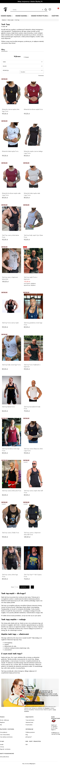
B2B (27, 745)
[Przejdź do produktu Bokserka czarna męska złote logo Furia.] (11, 93)
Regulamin (47, 708)
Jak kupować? (29, 737)
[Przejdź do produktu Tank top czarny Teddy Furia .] (11, 516)
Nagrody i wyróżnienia (5, 749)
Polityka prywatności (30, 732)
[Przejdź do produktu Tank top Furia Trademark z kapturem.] (33, 348)
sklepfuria (4, 20)
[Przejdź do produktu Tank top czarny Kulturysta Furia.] (11, 474)
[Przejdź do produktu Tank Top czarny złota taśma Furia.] (11, 219)
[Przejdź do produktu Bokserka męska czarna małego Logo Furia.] (33, 135)
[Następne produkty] (24, 587)
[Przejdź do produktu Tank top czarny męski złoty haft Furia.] (33, 474)
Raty (1, 725)
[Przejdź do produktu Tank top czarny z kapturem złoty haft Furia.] (33, 516)
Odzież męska (10, 20)
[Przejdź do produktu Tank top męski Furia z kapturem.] (33, 261)
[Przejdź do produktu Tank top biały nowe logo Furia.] (11, 348)
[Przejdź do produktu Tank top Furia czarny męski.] (11, 306)
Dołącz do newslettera (34, 703)
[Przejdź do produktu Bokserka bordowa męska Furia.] (33, 93)
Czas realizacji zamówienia (6, 737)
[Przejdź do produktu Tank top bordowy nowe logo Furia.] (11, 432)
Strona (12, 587)
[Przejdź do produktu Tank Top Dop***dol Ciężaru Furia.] (33, 558)
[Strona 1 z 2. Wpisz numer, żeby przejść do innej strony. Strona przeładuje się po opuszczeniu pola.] (15, 587)
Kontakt (1, 745)
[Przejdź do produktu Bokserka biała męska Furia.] (11, 135)
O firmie (2, 747)
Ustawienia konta (29, 722)
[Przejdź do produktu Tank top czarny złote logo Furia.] (11, 558)
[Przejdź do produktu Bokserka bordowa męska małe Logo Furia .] (11, 177)
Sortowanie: (41, 76)
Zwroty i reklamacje (4, 720)
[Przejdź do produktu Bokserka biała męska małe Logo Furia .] (33, 177)
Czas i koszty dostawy (5, 735)
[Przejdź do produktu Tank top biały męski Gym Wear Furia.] (33, 219)
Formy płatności (3, 732)
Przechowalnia (29, 725)
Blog (27, 735)
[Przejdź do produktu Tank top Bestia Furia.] (11, 390)
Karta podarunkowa (4, 757)
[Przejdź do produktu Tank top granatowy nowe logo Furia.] (33, 306)
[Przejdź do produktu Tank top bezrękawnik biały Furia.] (33, 390)
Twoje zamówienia (30, 720)
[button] (45, 9)
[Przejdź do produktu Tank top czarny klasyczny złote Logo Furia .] (33, 432)
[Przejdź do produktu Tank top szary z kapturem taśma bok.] (11, 261)
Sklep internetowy (28, 764)
